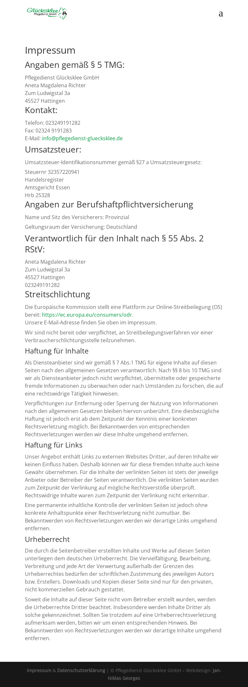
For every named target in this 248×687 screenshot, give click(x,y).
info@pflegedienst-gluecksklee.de (82, 138)
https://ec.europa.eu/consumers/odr (87, 314)
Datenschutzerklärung (81, 670)
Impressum (39, 670)
